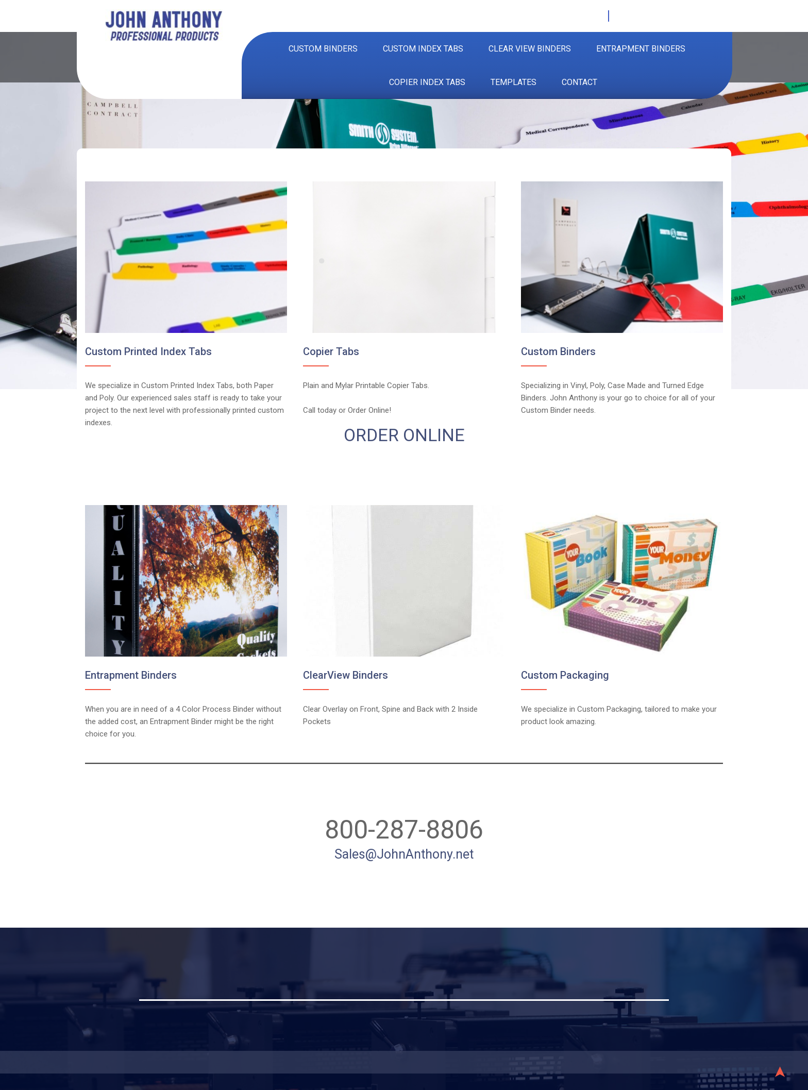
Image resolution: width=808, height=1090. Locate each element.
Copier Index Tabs (427, 82)
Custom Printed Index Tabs (154, 355)
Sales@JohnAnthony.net (404, 847)
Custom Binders (323, 49)
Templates (513, 82)
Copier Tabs (332, 355)
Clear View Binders (530, 49)
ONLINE (433, 437)
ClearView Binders (347, 672)
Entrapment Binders (640, 49)
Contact (579, 82)
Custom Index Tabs (423, 49)
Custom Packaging (561, 672)
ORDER (374, 437)
